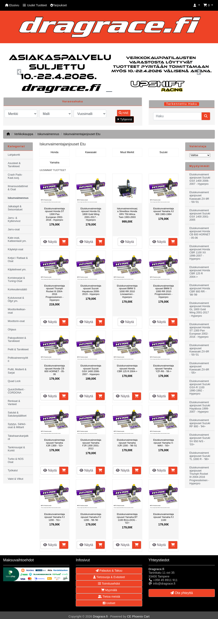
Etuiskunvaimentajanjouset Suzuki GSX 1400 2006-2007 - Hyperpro (91, 369)
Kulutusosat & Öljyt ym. (16, 299)
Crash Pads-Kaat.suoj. (15, 176)
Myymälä (109, 590)
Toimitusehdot (109, 583)
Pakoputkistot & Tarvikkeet (17, 339)
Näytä (50, 242)
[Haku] (177, 116)
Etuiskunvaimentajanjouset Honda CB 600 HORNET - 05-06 (54, 369)
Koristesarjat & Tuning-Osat (16, 279)
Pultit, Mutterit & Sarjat (17, 371)
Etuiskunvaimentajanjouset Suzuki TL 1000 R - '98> (199, 456)
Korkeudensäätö (17, 289)
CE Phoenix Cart (138, 616)
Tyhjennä (124, 119)
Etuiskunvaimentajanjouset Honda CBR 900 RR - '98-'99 (199, 290)
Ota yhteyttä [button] (181, 593)
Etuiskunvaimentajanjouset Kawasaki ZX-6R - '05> (199, 368)
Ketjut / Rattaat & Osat (18, 260)
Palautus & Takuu (109, 570)
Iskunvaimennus (48, 134)
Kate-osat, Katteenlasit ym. (17, 239)
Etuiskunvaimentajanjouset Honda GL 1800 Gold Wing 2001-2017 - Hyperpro (91, 214)
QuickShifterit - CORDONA (16, 391)
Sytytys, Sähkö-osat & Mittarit (17, 426)
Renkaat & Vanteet (14, 403)
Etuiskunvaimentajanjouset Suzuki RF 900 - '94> (199, 423)
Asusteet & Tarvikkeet (14, 165)
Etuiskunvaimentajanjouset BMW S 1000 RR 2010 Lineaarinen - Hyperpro (127, 291)
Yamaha (54, 162)
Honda (54, 152)
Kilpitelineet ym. (17, 269)
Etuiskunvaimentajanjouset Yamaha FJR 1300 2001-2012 (91, 444)
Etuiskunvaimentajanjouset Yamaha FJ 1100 (163, 517)
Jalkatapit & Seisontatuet (15, 208)
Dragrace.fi (100, 616)
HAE (124, 113)
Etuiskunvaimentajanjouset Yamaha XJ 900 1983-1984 (163, 211)
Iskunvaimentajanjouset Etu (81, 134)
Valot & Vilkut (15, 478)
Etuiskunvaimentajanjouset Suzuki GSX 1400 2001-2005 (199, 215)
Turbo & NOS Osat (15, 460)
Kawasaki (91, 152)
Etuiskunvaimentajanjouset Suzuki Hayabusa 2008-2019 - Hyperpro (91, 290)
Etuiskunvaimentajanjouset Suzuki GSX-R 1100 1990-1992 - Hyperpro (199, 387)
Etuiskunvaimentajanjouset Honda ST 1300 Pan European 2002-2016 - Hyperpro (54, 214)
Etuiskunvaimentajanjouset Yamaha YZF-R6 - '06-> (163, 368)
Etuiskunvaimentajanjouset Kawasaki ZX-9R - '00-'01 (199, 197)
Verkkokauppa (23, 134)
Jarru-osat (14, 229)
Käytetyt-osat (15, 249)
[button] (196, 5)
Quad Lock (14, 381)
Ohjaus (12, 329)
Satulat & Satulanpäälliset (17, 414)
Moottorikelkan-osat (17, 311)
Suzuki (163, 152)
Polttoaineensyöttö (18, 359)
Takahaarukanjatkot (18, 437)
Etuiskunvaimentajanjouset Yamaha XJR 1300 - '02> (54, 443)
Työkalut (13, 470)
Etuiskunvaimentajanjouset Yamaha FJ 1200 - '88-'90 (91, 517)
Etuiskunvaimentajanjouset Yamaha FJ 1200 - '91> (54, 517)
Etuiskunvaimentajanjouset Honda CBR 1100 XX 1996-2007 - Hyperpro (199, 252)
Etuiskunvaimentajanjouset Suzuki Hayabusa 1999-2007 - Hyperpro (199, 407)
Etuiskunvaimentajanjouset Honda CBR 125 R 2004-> (127, 368)
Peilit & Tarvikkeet (18, 349)
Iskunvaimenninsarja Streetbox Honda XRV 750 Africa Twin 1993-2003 (127, 212)
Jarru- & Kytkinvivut (14, 219)
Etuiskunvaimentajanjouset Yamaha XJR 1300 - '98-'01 (127, 443)
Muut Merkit (127, 152)
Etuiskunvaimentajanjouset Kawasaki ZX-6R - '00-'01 (199, 350)
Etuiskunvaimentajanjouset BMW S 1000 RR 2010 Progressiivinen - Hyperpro (163, 291)
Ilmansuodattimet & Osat (18, 188)
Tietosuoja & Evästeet (109, 577)
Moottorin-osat (16, 321)
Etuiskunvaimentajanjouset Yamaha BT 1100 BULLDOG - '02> (127, 518)
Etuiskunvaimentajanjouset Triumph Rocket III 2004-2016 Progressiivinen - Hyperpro (54, 292)
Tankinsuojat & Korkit (16, 449)
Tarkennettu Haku (181, 104)
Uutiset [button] (109, 603)
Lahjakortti (14, 154)
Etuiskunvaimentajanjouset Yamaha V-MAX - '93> (163, 443)
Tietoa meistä (109, 596)
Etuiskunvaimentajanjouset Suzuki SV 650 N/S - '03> (199, 439)
